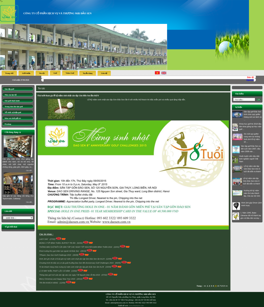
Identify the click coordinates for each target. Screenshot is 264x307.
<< (204, 286)
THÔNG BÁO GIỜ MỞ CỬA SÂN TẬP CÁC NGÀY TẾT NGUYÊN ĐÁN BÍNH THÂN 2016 (76, 247)
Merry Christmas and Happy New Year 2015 (57, 279)
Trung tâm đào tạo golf (14, 106)
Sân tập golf (9, 89)
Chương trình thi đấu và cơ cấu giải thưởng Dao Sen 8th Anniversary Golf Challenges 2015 (76, 263)
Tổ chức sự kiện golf (13, 112)
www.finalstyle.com (136, 305)
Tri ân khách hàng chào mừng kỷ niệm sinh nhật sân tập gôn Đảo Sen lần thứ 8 (71, 267)
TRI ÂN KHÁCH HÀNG (49, 283)
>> (226, 286)
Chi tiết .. (29, 170)
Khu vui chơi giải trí (13, 118)
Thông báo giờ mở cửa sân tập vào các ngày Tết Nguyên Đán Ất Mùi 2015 (70, 275)
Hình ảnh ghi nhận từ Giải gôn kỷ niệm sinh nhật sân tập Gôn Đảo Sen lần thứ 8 (72, 259)
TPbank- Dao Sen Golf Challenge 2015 (55, 255)
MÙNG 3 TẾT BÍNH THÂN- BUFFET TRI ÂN (57, 243)
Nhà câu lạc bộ (11, 95)
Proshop (8, 124)
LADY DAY (44, 239)
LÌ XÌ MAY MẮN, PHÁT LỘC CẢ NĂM (54, 271)
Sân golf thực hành (12, 101)
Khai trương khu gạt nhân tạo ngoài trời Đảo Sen (59, 251)
